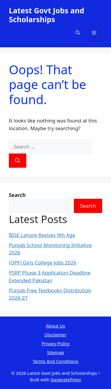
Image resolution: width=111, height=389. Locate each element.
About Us (55, 326)
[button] (78, 32)
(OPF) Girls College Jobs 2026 (42, 262)
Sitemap (55, 352)
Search (88, 205)
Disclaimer (55, 335)
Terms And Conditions (56, 361)
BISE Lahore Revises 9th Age (42, 235)
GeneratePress (66, 379)
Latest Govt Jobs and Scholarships (46, 14)
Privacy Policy (56, 343)
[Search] (17, 161)
